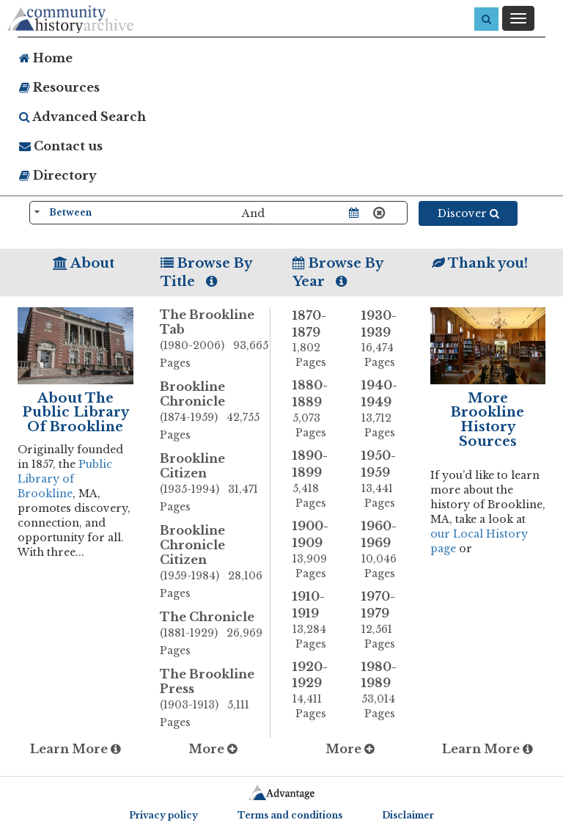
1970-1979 (384, 620)
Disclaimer (408, 815)
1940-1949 (384, 409)
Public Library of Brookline (65, 479)
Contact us (61, 146)
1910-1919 (315, 620)
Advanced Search (82, 116)
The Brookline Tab (215, 339)
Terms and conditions (290, 815)
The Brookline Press (215, 699)
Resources (59, 87)
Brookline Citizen (215, 483)
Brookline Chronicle (215, 411)
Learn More (75, 748)
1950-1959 (384, 479)
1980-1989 (384, 690)
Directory (58, 175)
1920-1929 (315, 690)
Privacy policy (163, 815)
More (213, 748)
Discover (468, 213)
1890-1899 (315, 479)
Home (46, 58)
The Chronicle (215, 634)
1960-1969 (384, 550)
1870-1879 (315, 339)
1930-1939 (384, 339)
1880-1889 (315, 409)
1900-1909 (315, 550)
